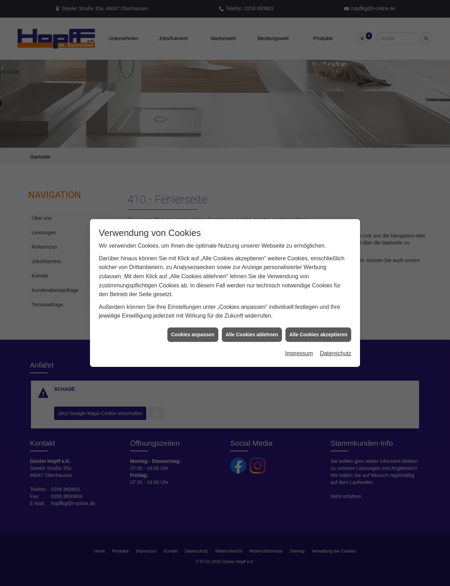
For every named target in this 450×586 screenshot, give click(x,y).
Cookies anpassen (192, 325)
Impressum (299, 344)
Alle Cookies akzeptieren (318, 325)
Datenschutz (335, 344)
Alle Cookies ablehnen (252, 325)
